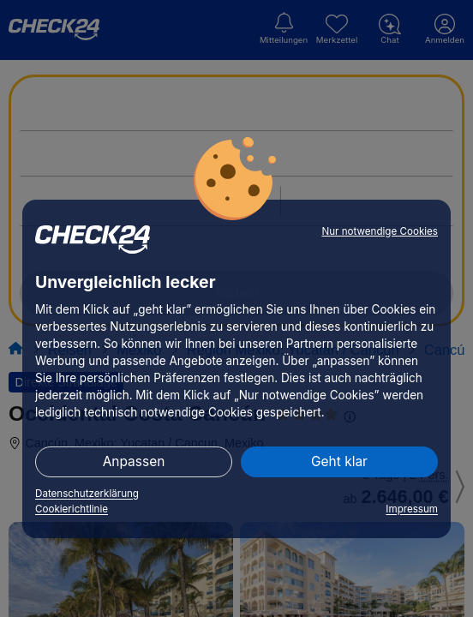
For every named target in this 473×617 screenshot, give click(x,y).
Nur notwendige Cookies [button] (379, 231)
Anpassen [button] (134, 461)
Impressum (412, 509)
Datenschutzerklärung (87, 494)
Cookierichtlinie (71, 509)
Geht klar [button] (339, 461)
